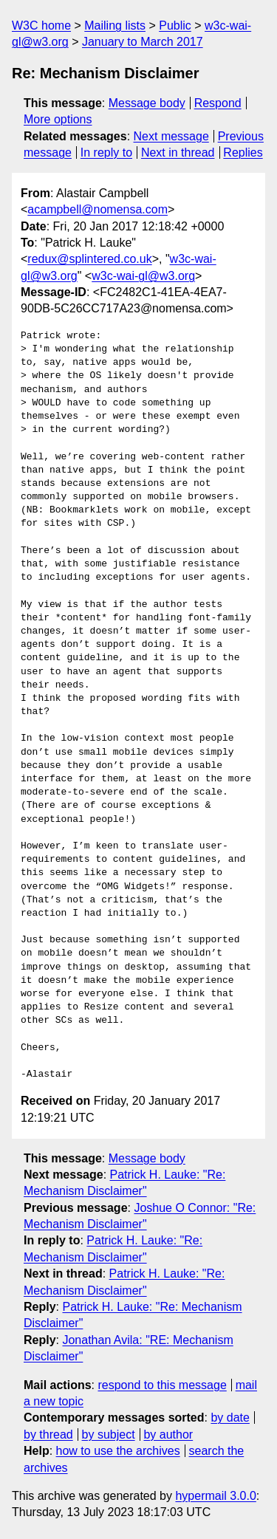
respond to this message (162, 1385)
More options (58, 119)
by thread (48, 1434)
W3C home (41, 25)
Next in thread (178, 152)
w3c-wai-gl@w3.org (143, 276)
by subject (108, 1434)
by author (168, 1434)
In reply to (106, 152)
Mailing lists (115, 25)
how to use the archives (118, 1450)
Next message (171, 136)
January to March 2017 (142, 41)
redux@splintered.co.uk (89, 259)
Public (175, 25)
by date (230, 1417)
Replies (242, 152)
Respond (218, 103)
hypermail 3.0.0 (215, 1496)
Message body (147, 103)
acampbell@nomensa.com (97, 209)
